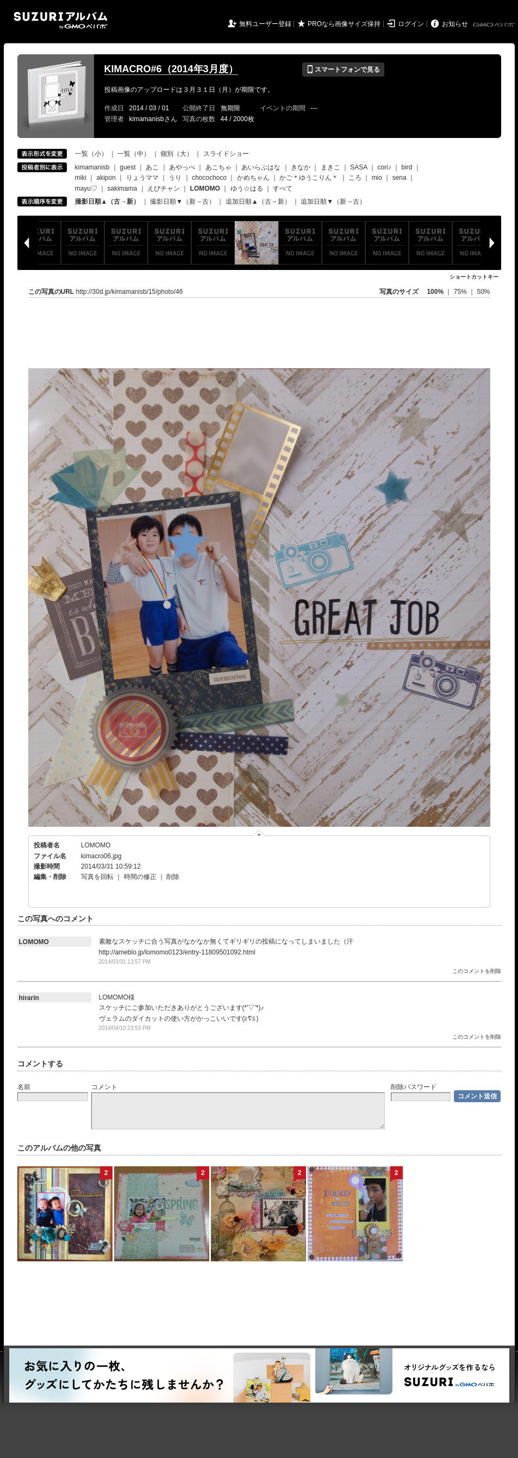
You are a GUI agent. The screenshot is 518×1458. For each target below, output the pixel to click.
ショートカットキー (474, 277)
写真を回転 (97, 877)
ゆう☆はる (246, 188)
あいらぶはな (260, 167)
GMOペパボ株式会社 (494, 25)
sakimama (123, 188)
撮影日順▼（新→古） (182, 201)
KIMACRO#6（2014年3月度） (171, 69)
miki (80, 177)
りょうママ (142, 177)
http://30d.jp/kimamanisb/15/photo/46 (129, 292)
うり (175, 177)
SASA (358, 167)
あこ (152, 167)
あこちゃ (218, 167)
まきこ (330, 167)
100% (435, 292)
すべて (282, 188)
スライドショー (226, 154)
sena (399, 177)
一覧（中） (133, 154)
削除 (172, 877)
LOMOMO (96, 845)
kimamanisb (92, 167)
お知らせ (455, 24)
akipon (106, 177)
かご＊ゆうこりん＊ (308, 177)
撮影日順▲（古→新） (107, 201)
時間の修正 (140, 877)
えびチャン (163, 188)
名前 (23, 1087)
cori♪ (384, 167)
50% (483, 292)
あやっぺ (182, 167)
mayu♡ (86, 188)
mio (377, 177)
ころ (354, 177)
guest (127, 167)
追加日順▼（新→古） (333, 201)
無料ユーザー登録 (265, 24)
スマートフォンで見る (343, 69)
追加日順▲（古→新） (258, 201)
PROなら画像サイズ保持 (344, 24)
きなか (300, 167)
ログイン (411, 24)
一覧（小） (91, 154)
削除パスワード (413, 1087)
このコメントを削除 (476, 971)
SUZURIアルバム (60, 20)
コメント (104, 1087)
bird (406, 167)
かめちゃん (253, 177)
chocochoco (209, 177)
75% (461, 292)
